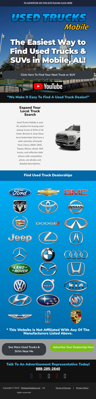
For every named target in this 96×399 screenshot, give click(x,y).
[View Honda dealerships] (76, 269)
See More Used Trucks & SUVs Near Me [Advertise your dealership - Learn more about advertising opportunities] (24, 349)
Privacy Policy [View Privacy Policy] (82, 388)
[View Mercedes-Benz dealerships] (20, 254)
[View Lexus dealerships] (48, 238)
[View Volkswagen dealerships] (20, 285)
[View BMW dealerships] (48, 254)
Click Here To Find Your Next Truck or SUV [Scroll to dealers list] (48, 75)
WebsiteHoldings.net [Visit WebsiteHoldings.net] (30, 388)
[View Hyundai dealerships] (20, 300)
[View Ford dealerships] (20, 192)
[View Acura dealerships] (76, 238)
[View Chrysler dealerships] (20, 316)
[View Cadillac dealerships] (20, 223)
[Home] (48, 19)
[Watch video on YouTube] (48, 86)
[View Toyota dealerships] (48, 207)
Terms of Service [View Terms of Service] (63, 388)
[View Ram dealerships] (20, 207)
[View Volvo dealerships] (48, 285)
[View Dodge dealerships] (48, 223)
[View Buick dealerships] (76, 300)
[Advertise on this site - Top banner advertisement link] (48, 3)
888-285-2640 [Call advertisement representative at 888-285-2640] (48, 368)
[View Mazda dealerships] (48, 269)
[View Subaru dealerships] (48, 300)
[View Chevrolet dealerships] (48, 192)
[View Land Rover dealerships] (20, 269)
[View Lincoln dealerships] (48, 316)
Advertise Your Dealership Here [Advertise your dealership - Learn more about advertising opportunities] (73, 347)
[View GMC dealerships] (76, 192)
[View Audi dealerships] (76, 254)
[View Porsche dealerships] (76, 316)
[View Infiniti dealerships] (76, 223)
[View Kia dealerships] (76, 285)
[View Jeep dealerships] (20, 238)
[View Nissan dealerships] (76, 207)
